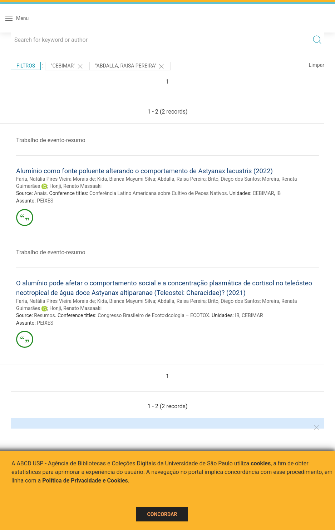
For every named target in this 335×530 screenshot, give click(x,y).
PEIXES (45, 201)
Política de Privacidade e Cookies (85, 480)
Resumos (44, 315)
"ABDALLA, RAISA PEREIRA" (130, 66)
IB (278, 193)
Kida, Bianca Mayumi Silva (126, 179)
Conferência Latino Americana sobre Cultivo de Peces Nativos (158, 193)
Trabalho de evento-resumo (50, 140)
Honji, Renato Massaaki (75, 186)
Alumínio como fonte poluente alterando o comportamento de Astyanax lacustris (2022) (144, 171)
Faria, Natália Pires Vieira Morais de (55, 179)
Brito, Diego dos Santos (234, 179)
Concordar (162, 514)
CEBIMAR (263, 193)
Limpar (316, 65)
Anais (40, 193)
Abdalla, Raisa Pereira (182, 179)
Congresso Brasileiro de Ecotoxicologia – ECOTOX (153, 315)
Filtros (25, 66)
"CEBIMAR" (67, 66)
